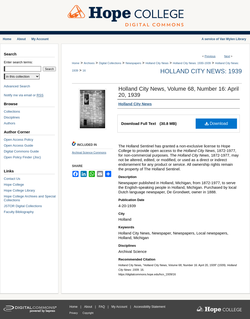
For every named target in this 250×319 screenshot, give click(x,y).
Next (227, 56)
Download (216, 123)
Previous (210, 56)
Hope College (14, 184)
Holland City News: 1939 (201, 71)
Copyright (88, 313)
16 (84, 70)
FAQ (102, 307)
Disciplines (12, 117)
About (88, 307)
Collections (12, 111)
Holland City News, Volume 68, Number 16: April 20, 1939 (178, 92)
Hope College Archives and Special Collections (30, 198)
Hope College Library (19, 190)
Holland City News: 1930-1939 (192, 63)
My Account (119, 307)
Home (75, 63)
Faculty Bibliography (19, 212)
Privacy (74, 313)
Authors (9, 123)
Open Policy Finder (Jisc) (22, 157)
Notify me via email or (23, 95)
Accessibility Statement (149, 307)
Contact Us (12, 179)
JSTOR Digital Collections (23, 206)
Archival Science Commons (89, 152)
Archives (89, 63)
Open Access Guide (18, 145)
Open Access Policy (18, 139)
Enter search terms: (18, 62)
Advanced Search (17, 86)
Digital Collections (110, 63)
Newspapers (133, 63)
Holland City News (157, 63)
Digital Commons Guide (21, 151)
